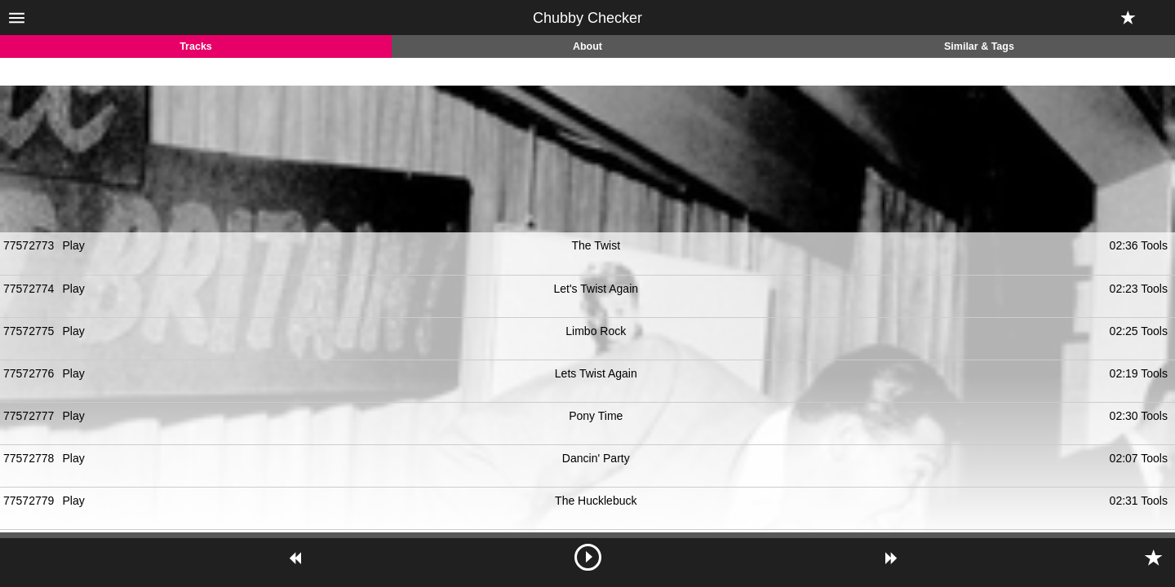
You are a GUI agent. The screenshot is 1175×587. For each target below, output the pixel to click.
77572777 (28, 415)
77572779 (28, 500)
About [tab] (587, 46)
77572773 (28, 245)
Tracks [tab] (196, 46)
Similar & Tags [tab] (979, 46)
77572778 (28, 458)
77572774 (28, 288)
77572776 (28, 373)
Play (74, 245)
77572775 (28, 331)
